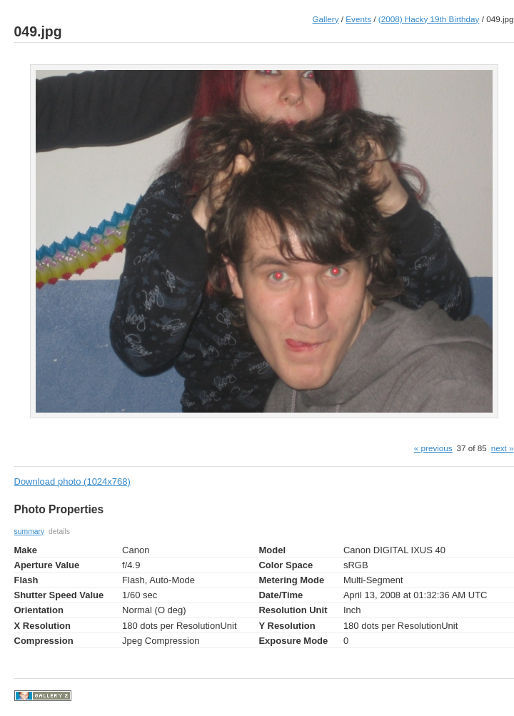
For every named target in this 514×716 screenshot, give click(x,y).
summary (29, 531)
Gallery (326, 19)
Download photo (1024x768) (72, 481)
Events (358, 19)
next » (502, 448)
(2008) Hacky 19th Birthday (429, 19)
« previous (433, 448)
